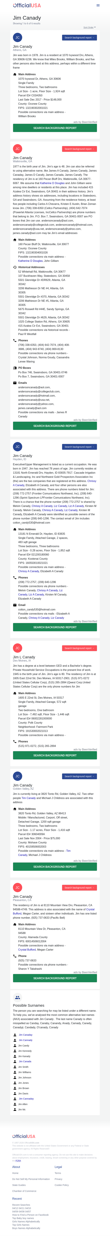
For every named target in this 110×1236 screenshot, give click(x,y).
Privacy (58, 1179)
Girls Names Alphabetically (26, 1221)
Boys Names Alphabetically (26, 1228)
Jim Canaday (22, 1035)
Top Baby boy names (23, 1218)
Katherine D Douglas (52, 183)
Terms (58, 1173)
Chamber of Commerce (24, 1191)
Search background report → (79, 37)
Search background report (55, 128)
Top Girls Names (20, 1225)
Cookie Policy (62, 1185)
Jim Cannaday (23, 1099)
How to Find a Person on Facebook (30, 1215)
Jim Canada (22, 1062)
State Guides (19, 1185)
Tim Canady (29, 798)
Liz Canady (60, 506)
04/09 (15, 1211)
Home (15, 1173)
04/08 (22, 1211)
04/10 (28, 1208)
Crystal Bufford (27, 949)
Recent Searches (21, 1205)
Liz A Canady (76, 506)
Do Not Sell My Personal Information (31, 1179)
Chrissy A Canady (42, 506)
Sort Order (88, 27)
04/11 (22, 1208)
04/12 (15, 1208)
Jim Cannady (22, 1040)
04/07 (28, 1211)
